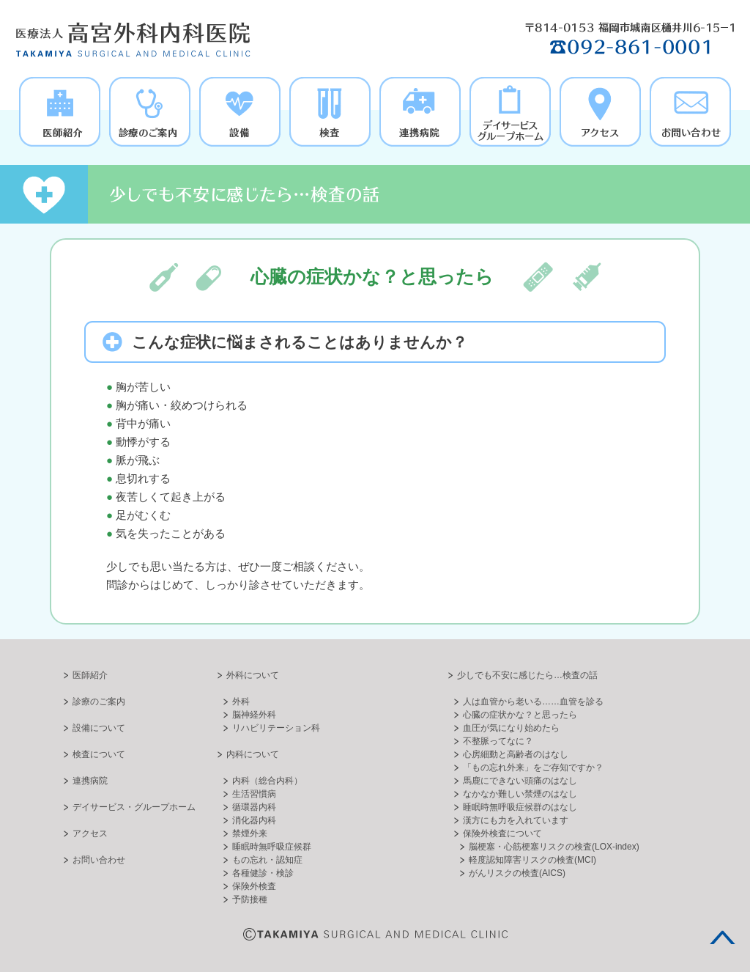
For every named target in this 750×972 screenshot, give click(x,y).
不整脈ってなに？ (498, 741)
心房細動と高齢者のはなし (515, 754)
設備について (99, 728)
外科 (241, 701)
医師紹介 (90, 675)
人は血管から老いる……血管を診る (533, 701)
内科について (252, 754)
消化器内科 (254, 820)
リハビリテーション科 (276, 728)
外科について (252, 675)
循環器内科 (254, 807)
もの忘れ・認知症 (267, 860)
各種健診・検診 (263, 873)
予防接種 (249, 899)
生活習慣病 (254, 794)
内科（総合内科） (267, 781)
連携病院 (90, 781)
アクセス (90, 833)
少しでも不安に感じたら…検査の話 (527, 675)
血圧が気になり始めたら (511, 728)
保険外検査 (254, 886)
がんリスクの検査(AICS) (517, 873)
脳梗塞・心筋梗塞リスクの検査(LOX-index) (554, 847)
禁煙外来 (249, 833)
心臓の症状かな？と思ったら (520, 715)
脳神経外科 (254, 715)
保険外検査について (502, 833)
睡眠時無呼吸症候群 (271, 847)
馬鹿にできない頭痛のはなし (520, 781)
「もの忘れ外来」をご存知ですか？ (533, 767)
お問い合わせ (99, 860)
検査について (99, 754)
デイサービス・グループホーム (134, 807)
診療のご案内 (99, 701)
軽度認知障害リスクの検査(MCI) (532, 860)
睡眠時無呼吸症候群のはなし (520, 807)
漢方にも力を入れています (515, 820)
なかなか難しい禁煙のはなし (520, 794)
